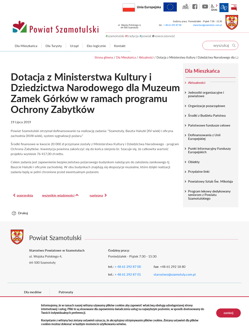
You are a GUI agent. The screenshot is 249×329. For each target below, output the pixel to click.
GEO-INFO (185, 6)
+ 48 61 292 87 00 (172, 25)
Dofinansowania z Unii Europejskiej (204, 136)
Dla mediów (32, 292)
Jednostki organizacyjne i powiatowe (206, 94)
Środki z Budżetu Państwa (207, 115)
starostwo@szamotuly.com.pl (207, 25)
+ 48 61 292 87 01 (128, 274)
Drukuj (23, 213)
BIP (233, 7)
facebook (195, 6)
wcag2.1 (214, 7)
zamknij (228, 313)
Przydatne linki (198, 171)
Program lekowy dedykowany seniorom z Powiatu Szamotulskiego (209, 194)
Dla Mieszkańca (126, 57)
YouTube (205, 6)
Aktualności (146, 57)
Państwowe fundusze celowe (209, 125)
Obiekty (194, 162)
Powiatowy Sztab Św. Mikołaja (210, 181)
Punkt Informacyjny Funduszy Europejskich (209, 150)
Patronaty (66, 292)
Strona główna (104, 57)
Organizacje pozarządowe (206, 106)
